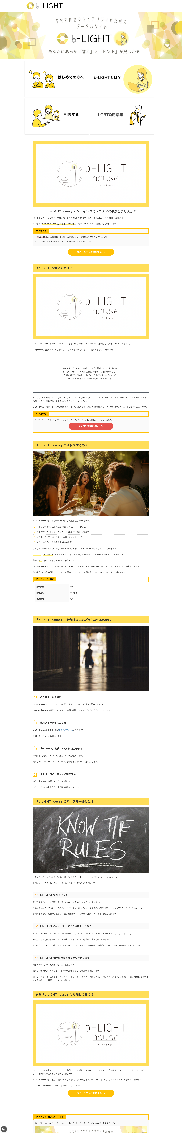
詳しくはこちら (91, 1102)
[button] (4, 1129)
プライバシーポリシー (92, 1124)
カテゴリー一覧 (109, 1124)
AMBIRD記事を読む (91, 370)
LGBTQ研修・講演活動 (138, 1124)
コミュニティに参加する (91, 196)
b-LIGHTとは (40, 1124)
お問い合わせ (77, 1124)
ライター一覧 (53, 1124)
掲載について (122, 1124)
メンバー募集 (65, 1124)
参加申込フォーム (66, 673)
